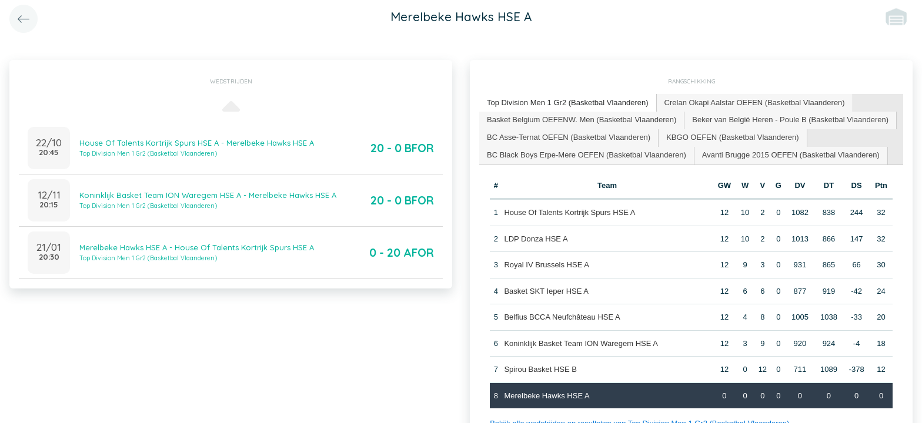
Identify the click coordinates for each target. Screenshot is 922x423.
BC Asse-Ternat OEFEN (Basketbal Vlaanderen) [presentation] (568, 137)
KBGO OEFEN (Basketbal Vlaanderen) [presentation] (732, 137)
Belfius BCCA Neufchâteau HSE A (562, 317)
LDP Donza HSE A (535, 238)
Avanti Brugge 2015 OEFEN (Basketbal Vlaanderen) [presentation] (791, 154)
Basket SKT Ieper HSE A (546, 291)
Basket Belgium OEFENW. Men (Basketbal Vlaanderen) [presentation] (581, 119)
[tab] (568, 103)
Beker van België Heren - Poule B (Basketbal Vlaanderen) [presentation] (790, 119)
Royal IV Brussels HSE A (546, 264)
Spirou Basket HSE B (540, 369)
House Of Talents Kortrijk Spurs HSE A (569, 212)
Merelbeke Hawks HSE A (546, 395)
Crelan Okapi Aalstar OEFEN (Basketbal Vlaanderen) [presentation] (754, 102)
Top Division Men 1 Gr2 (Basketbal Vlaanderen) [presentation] (568, 102)
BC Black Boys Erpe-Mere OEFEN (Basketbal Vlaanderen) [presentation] (586, 154)
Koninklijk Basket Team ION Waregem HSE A (581, 343)
